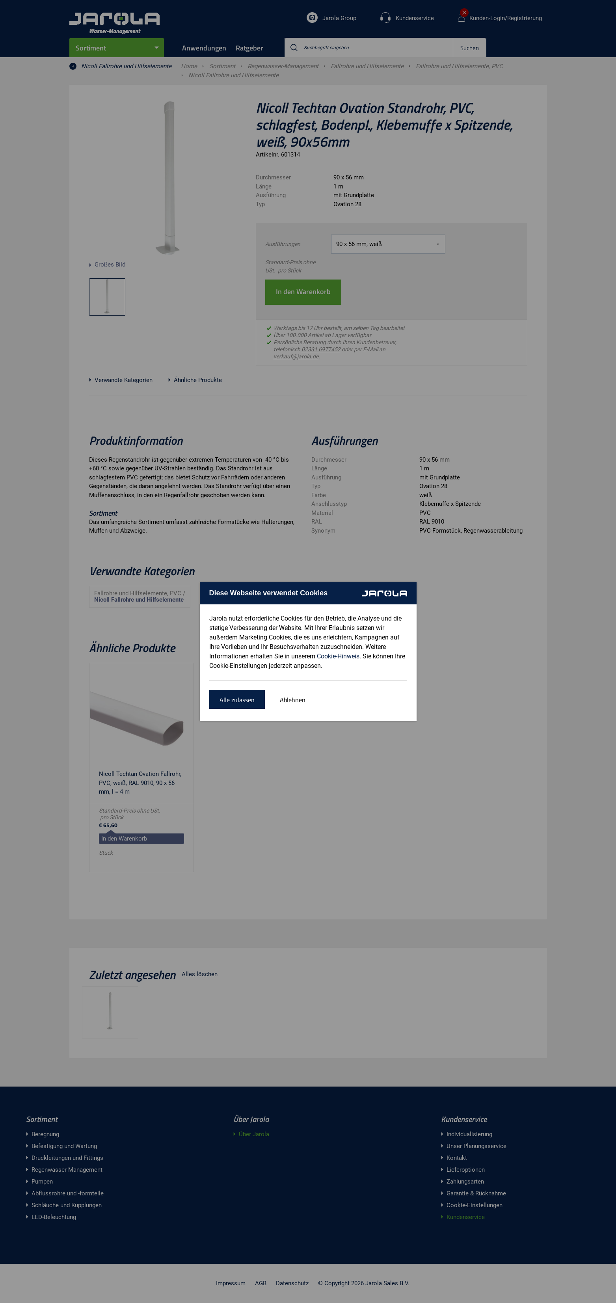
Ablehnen (292, 700)
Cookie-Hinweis (338, 656)
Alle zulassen (237, 700)
